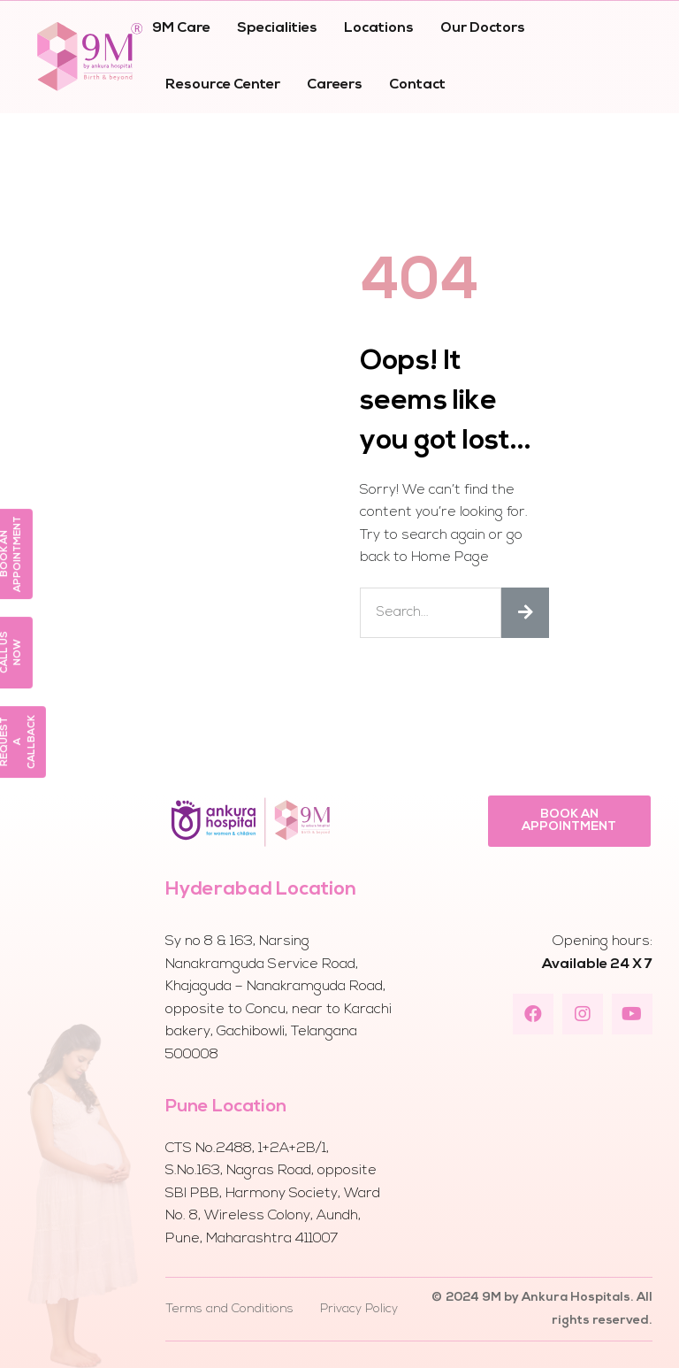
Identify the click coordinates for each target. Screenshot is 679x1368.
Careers (334, 85)
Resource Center (222, 85)
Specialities (277, 28)
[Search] (525, 613)
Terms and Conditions (229, 1309)
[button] (569, 821)
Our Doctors (482, 28)
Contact (417, 85)
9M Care (181, 28)
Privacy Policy (359, 1309)
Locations (379, 28)
